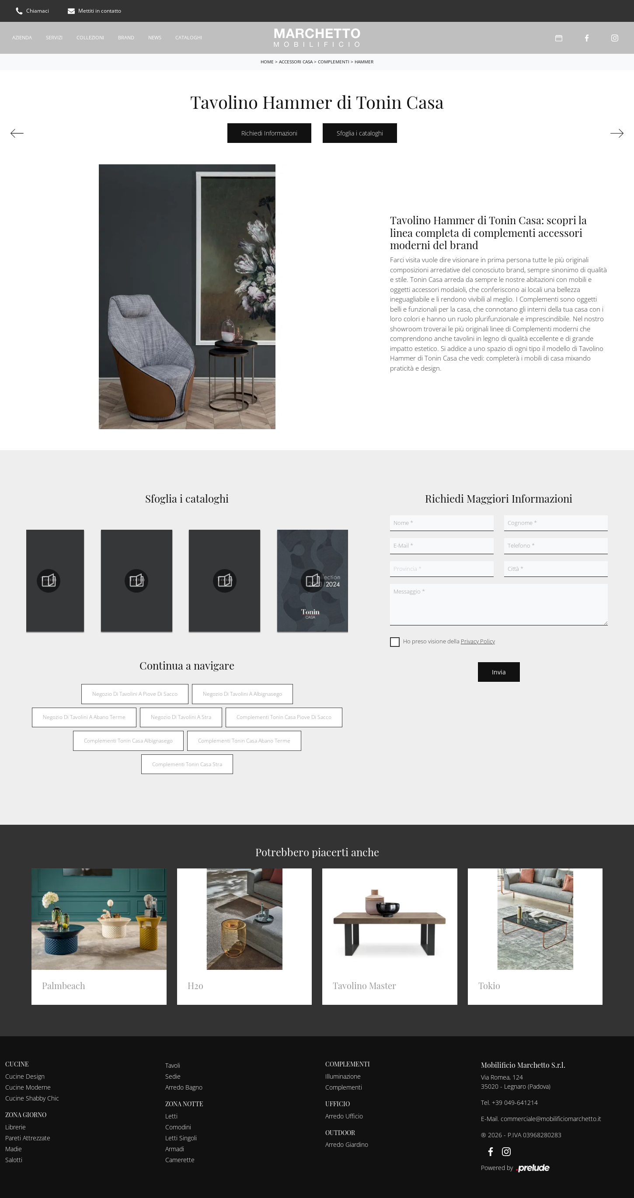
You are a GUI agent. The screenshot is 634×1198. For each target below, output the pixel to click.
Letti (171, 1116)
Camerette (180, 1160)
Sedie (173, 1076)
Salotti (13, 1160)
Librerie (15, 1127)
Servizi (54, 37)
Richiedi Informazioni (269, 133)
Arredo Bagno (183, 1087)
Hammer (364, 62)
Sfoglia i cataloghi (360, 133)
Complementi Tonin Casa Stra (187, 764)
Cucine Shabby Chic (32, 1098)
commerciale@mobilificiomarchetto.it (551, 1119)
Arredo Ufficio (344, 1116)
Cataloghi (188, 37)
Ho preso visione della (449, 641)
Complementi (333, 62)
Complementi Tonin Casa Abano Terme (244, 740)
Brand (126, 37)
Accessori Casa (296, 62)
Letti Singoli (181, 1138)
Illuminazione (343, 1076)
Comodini (178, 1127)
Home (267, 62)
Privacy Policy (478, 641)
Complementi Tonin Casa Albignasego (128, 740)
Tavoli (172, 1065)
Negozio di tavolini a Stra (181, 717)
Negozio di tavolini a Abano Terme (84, 717)
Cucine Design (25, 1076)
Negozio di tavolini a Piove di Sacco (135, 694)
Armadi (174, 1149)
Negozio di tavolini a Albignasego (242, 694)
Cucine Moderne (28, 1087)
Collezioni (90, 37)
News (154, 37)
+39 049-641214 (515, 1102)
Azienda (22, 37)
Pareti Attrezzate (27, 1138)
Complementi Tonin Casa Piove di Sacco (284, 717)
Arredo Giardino (346, 1144)
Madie (13, 1149)
